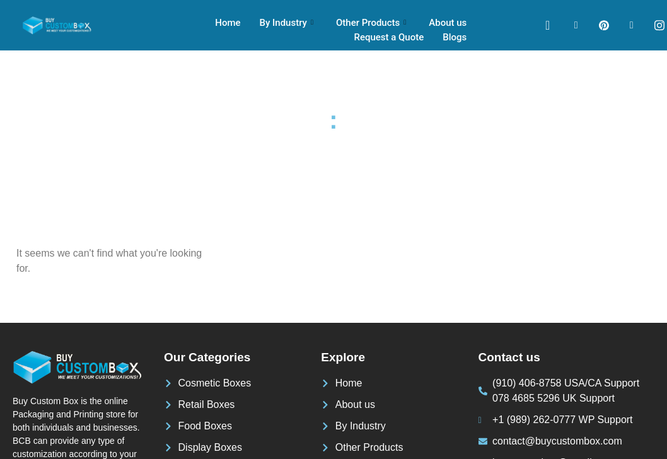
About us (448, 22)
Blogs (455, 37)
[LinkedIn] (631, 25)
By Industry (286, 22)
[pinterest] (603, 25)
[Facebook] (576, 25)
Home (228, 22)
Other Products (371, 22)
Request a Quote (389, 37)
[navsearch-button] (547, 25)
